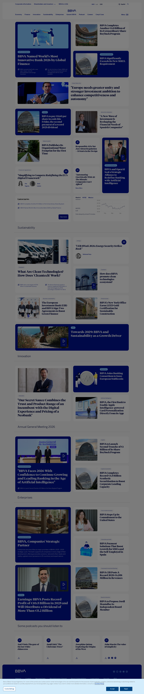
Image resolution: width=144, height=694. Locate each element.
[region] (72, 686)
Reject (126, 689)
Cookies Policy (99, 683)
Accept (112, 689)
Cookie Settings (9, 689)
